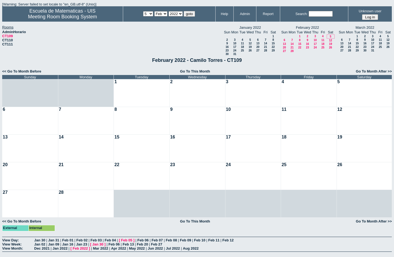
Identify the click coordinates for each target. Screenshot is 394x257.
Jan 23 (81, 244)
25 (242, 50)
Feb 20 (142, 244)
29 (273, 50)
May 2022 (137, 248)
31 (234, 54)
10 (234, 43)
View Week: (12, 244)
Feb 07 (157, 240)
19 (250, 46)
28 (265, 50)
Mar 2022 (100, 248)
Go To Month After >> (374, 71)
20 (257, 46)
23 (226, 50)
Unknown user (370, 11)
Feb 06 (143, 240)
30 (226, 54)
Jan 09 (53, 244)
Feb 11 (213, 240)
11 (242, 43)
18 (242, 46)
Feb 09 (185, 240)
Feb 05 (126, 240)
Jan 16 (67, 244)
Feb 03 (96, 240)
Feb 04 (110, 240)
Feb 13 (128, 244)
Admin (245, 14)
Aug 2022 (191, 248)
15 (273, 43)
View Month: (12, 248)
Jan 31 (53, 240)
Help (224, 14)
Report (268, 14)
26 (250, 50)
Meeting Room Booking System (62, 16)
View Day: (10, 240)
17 (234, 46)
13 (257, 43)
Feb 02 (82, 240)
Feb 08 (171, 240)
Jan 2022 (60, 248)
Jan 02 (39, 244)
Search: (302, 14)
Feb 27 (156, 244)
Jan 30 (39, 240)
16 (226, 46)
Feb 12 (228, 240)
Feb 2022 (80, 248)
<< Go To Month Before (21, 71)
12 (250, 43)
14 (265, 43)
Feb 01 (67, 240)
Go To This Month (195, 71)
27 (257, 50)
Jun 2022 (155, 248)
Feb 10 (199, 240)
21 (265, 46)
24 (234, 50)
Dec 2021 (42, 248)
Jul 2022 (173, 248)
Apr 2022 (118, 248)
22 (273, 46)
